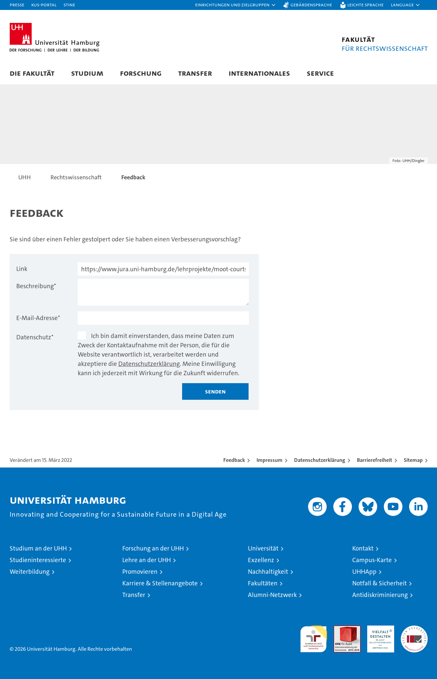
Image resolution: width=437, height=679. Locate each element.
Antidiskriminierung (380, 595)
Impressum (269, 460)
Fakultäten (262, 583)
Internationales (259, 72)
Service (320, 72)
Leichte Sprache (365, 4)
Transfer (195, 72)
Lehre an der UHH (146, 560)
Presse (17, 4)
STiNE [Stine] (69, 4)
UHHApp (364, 571)
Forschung (141, 72)
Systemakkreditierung (414, 629)
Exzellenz (261, 560)
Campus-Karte (372, 560)
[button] (235, 5)
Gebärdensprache (311, 4)
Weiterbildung (30, 571)
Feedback (234, 460)
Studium (87, 72)
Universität (263, 548)
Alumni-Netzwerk (272, 595)
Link (21, 269)
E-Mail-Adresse (38, 318)
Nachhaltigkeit (268, 571)
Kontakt (363, 548)
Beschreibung (36, 286)
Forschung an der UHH (153, 548)
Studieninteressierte (38, 560)
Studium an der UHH (38, 548)
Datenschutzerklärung (149, 364)
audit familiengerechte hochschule (313, 636)
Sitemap (413, 460)
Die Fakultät (32, 72)
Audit (340, 629)
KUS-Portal (43, 4)
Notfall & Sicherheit (379, 583)
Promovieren (140, 571)
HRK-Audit (379, 629)
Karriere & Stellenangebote (160, 583)
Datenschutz (35, 337)
